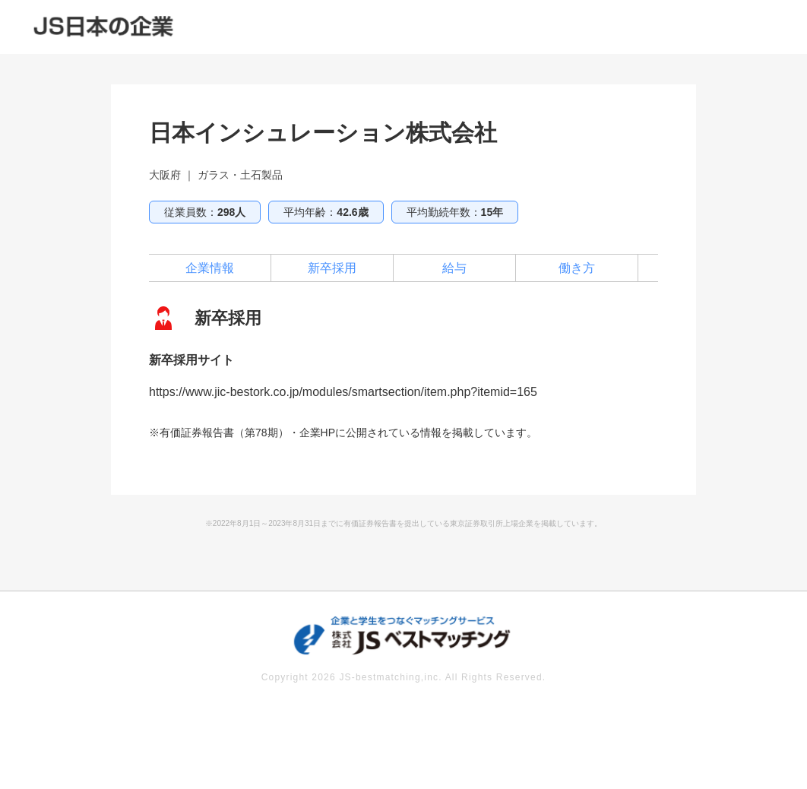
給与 (454, 267)
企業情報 (209, 267)
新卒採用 (332, 267)
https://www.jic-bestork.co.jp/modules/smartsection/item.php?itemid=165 (343, 391)
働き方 (577, 267)
